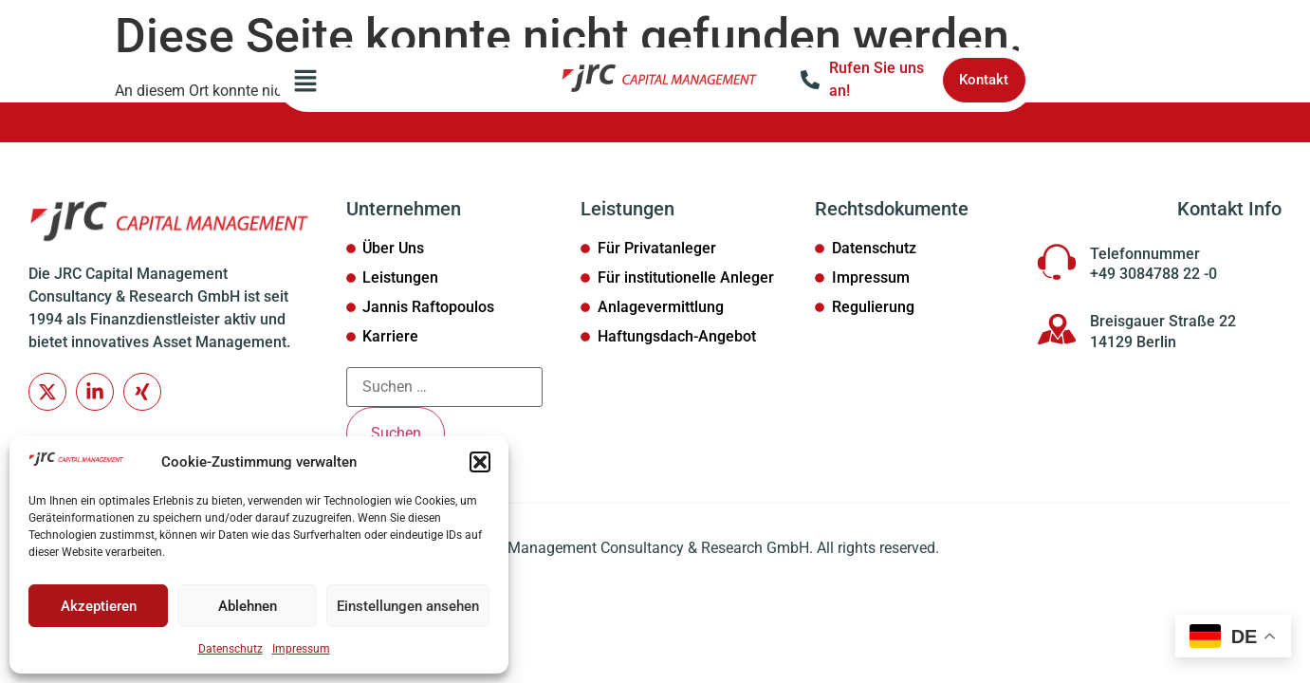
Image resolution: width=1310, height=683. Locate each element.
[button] (479, 461)
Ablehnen (247, 606)
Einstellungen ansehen (408, 606)
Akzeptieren (99, 606)
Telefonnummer (1145, 254)
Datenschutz (230, 648)
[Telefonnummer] (1057, 262)
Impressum (301, 648)
